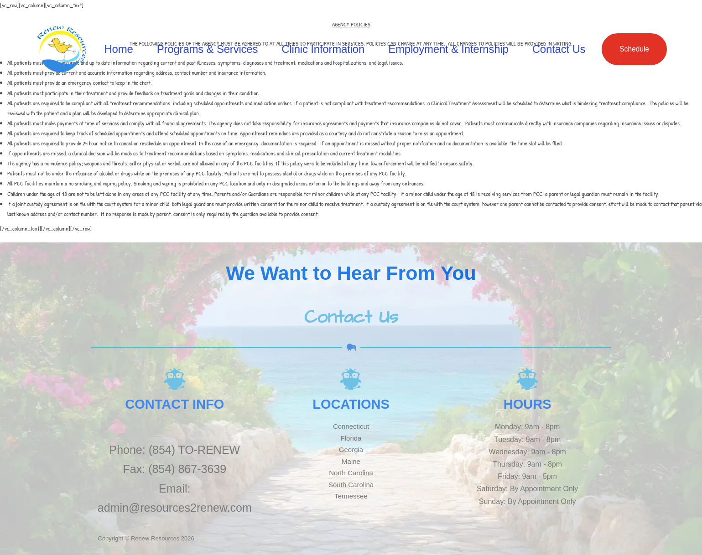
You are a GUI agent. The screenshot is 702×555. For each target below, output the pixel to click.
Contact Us (559, 49)
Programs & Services (207, 49)
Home (118, 49)
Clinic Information (322, 49)
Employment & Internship (448, 49)
